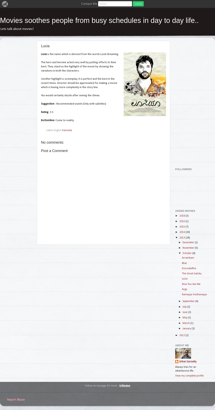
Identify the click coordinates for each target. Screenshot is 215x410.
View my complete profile (189, 376)
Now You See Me (191, 284)
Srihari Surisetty (187, 361)
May (185, 317)
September (189, 301)
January (187, 328)
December (189, 242)
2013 (182, 237)
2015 (182, 227)
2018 (182, 216)
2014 (182, 232)
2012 (182, 335)
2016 (182, 221)
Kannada (67, 130)
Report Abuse (16, 399)
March (186, 323)
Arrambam (188, 258)
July (185, 307)
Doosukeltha (189, 268)
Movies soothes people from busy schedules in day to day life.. (99, 20)
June (185, 312)
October (187, 253)
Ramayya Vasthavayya (194, 294)
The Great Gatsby (191, 273)
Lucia (185, 279)
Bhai (184, 263)
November (189, 248)
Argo (184, 289)
